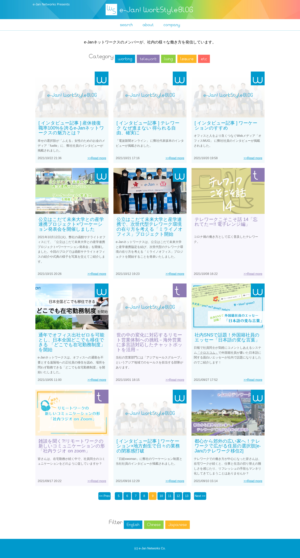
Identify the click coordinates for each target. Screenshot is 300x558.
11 (169, 496)
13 (186, 496)
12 (178, 496)
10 (161, 496)
